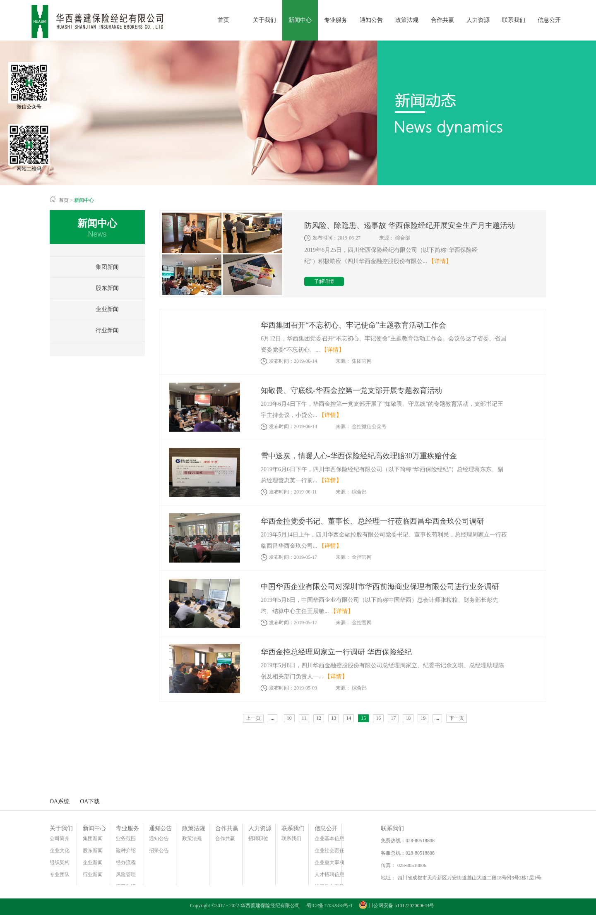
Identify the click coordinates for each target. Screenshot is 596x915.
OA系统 (60, 801)
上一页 (253, 718)
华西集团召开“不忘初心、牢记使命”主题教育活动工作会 (353, 325)
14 (348, 718)
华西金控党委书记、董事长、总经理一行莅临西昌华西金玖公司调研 (372, 521)
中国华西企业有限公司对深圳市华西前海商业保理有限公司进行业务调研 (380, 586)
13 (333, 718)
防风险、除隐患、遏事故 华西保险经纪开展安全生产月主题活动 (409, 225)
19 (423, 718)
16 (378, 718)
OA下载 (90, 801)
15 (363, 718)
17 (393, 718)
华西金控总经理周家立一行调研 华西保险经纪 (336, 652)
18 (408, 718)
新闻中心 (84, 200)
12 (318, 718)
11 (304, 718)
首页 (223, 20)
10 (289, 718)
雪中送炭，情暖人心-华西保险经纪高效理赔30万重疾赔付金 (359, 456)
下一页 (456, 718)
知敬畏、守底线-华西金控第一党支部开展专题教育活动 (351, 390)
